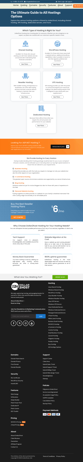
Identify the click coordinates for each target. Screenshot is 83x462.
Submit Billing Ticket (49, 369)
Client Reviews (15, 437)
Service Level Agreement (50, 391)
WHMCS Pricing (18, 421)
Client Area (46, 361)
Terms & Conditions (49, 455)
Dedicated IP (15, 405)
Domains (33, 5)
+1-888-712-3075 (17, 1)
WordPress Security (17, 380)
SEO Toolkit (14, 410)
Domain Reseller (16, 366)
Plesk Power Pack (16, 402)
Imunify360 (14, 383)
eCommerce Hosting (54, 326)
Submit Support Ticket (50, 366)
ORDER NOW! (60, 276)
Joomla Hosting (53, 329)
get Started (18, 217)
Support (69, 1)
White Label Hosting (54, 318)
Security (42, 5)
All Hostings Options (54, 346)
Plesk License (15, 408)
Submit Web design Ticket (51, 372)
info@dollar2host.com (32, 1)
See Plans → (25, 64)
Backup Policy (47, 403)
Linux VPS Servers (53, 300)
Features (52, 5)
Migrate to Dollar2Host (50, 388)
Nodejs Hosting (53, 341)
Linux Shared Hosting (54, 286)
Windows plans (60, 146)
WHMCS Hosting (53, 323)
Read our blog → (16, 302)
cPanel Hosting (53, 315)
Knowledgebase (48, 375)
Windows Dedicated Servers (56, 309)
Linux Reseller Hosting (55, 295)
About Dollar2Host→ (18, 300)
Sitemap (45, 378)
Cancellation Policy (49, 400)
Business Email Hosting (55, 321)
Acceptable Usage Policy (50, 394)
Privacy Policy (60, 455)
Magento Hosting (53, 338)
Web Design (14, 393)
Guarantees (14, 440)
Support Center (47, 358)
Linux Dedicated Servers (55, 306)
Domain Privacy (16, 361)
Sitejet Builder (15, 399)
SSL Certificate (15, 377)
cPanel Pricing (17, 424)
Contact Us (14, 446)
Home (16, 5)
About (60, 5)
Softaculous (14, 396)
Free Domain (15, 364)
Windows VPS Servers (55, 303)
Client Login (60, 1)
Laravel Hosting (53, 335)
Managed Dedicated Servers (57, 312)
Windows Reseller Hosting (56, 298)
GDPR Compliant (48, 397)
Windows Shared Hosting (56, 289)
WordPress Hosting (54, 292)
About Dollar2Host (17, 435)
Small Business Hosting (55, 332)
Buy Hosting (52, 343)
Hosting (23, 5)
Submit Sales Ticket (49, 364)
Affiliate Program (16, 443)
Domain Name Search (17, 358)
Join (40, 316)
